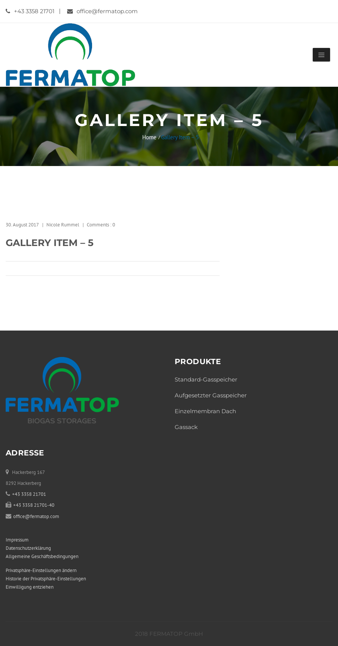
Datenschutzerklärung (28, 548)
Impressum (17, 540)
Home (149, 137)
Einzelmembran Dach (205, 411)
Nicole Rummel (62, 224)
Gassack (186, 427)
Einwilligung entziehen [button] (30, 587)
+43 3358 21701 (30, 11)
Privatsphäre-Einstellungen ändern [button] (41, 570)
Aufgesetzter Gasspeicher (211, 395)
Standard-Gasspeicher (206, 379)
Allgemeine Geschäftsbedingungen (42, 556)
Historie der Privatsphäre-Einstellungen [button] (46, 578)
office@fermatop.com (102, 11)
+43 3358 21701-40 (33, 505)
